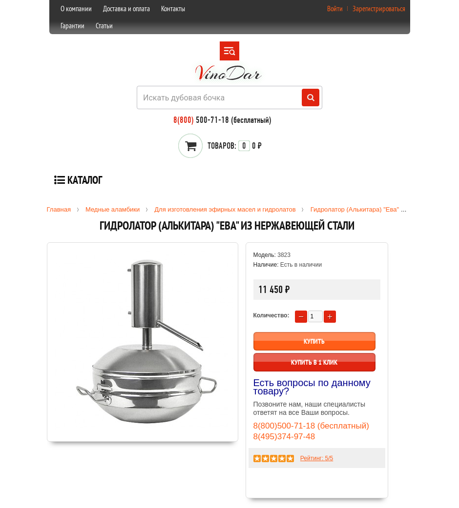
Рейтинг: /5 (316, 458)
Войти (335, 8)
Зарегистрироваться (379, 8)
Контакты (173, 8)
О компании (76, 8)
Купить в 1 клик (314, 362)
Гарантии (72, 25)
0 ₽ (235, 145)
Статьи (104, 25)
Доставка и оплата (126, 8)
